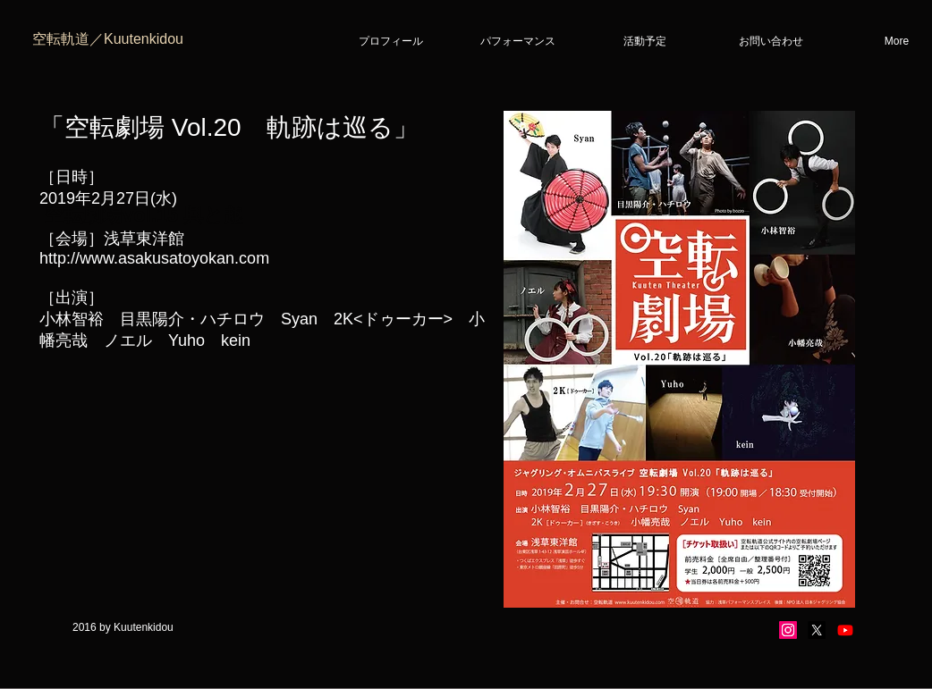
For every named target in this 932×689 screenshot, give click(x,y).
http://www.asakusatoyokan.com (154, 258)
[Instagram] (788, 630)
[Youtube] (845, 630)
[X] (817, 630)
